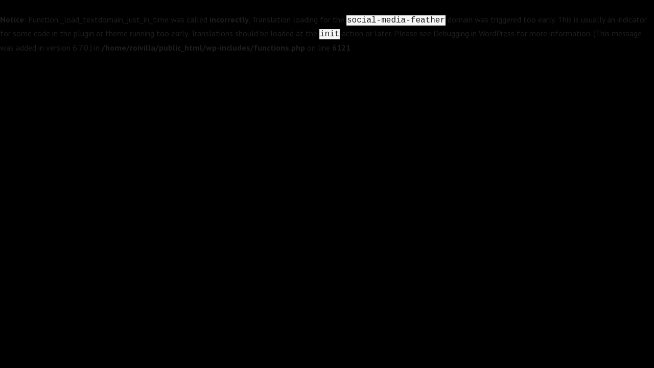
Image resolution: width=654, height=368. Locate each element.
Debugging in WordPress (474, 33)
